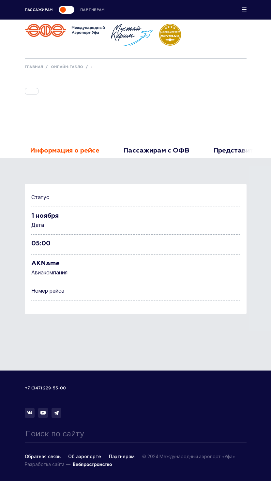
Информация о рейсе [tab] (64, 150)
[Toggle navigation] (244, 10)
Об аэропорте (84, 456)
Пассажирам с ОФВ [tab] (156, 150)
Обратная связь (43, 456)
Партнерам (121, 456)
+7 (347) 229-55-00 (45, 387)
